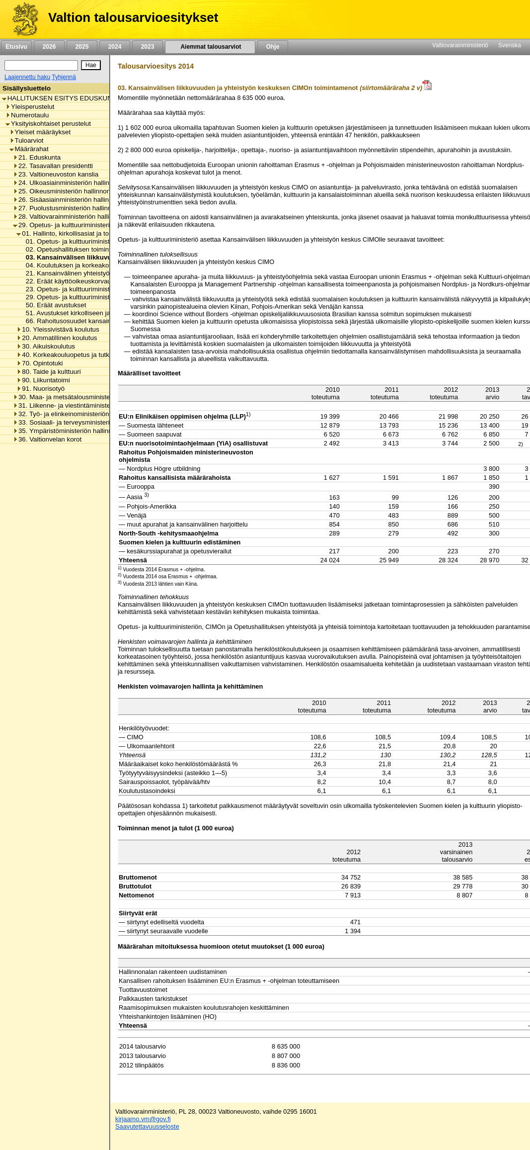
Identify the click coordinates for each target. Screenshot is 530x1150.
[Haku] (41, 65)
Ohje (273, 46)
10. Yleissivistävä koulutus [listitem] (57, 329)
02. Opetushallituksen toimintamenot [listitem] (76, 249)
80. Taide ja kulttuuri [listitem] (48, 371)
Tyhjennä (64, 77)
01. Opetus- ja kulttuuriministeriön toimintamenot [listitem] (94, 241)
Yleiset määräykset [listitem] (40, 132)
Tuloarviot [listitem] (26, 140)
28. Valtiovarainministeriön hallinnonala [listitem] (73, 216)
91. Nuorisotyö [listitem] (40, 388)
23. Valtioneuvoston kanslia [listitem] (55, 174)
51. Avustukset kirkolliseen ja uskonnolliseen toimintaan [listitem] (104, 313)
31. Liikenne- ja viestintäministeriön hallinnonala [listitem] (85, 405)
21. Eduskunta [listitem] (37, 157)
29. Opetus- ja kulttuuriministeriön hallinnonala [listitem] (83, 225)
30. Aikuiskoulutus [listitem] (45, 346)
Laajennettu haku (27, 77)
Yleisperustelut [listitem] (29, 106)
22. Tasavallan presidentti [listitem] (53, 166)
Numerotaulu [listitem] (27, 115)
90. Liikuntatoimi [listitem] (43, 380)
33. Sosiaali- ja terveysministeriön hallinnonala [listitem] (83, 422)
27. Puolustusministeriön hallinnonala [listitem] (70, 208)
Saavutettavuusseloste (147, 1126)
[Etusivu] (21, 19)
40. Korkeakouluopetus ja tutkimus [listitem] (69, 354)
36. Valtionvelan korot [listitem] (47, 439)
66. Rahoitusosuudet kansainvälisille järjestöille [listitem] (92, 321)
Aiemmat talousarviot (210, 46)
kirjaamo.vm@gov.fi (143, 1119)
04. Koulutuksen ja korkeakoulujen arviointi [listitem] (85, 265)
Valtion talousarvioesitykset (133, 17)
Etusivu (16, 46)
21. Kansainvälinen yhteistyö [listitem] (65, 273)
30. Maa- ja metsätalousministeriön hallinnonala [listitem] (85, 397)
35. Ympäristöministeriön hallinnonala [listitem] (70, 431)
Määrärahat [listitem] (29, 149)
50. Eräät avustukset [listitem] (53, 305)
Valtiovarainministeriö (460, 45)
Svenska (509, 45)
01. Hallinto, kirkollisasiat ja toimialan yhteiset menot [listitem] (95, 233)
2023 (147, 46)
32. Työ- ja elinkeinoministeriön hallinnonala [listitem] (80, 414)
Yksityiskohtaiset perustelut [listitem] (48, 123)
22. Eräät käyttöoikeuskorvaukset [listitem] (71, 281)
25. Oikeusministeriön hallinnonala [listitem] (66, 191)
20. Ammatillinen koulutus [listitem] (56, 338)
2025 (82, 46)
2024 (115, 46)
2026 (49, 46)
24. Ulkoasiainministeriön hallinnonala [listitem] (71, 182)
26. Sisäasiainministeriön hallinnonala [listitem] (71, 199)
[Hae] (91, 65)
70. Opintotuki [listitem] (39, 363)
